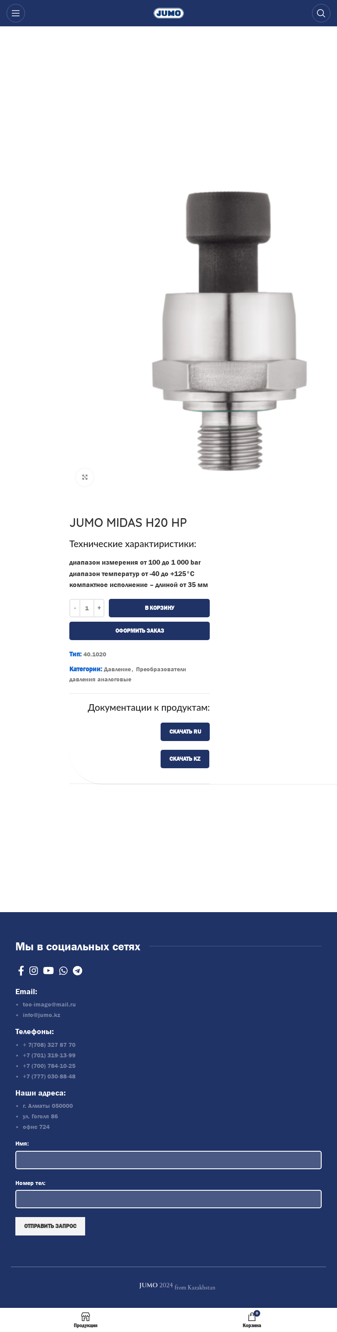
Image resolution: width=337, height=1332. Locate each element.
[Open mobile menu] (15, 13)
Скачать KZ (185, 759)
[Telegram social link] (77, 970)
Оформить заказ (139, 630)
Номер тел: (30, 1182)
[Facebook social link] (21, 970)
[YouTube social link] (48, 970)
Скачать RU (185, 731)
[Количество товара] (86, 608)
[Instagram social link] (33, 970)
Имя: (22, 1143)
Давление (117, 669)
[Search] (321, 13)
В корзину (159, 608)
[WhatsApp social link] (63, 970)
